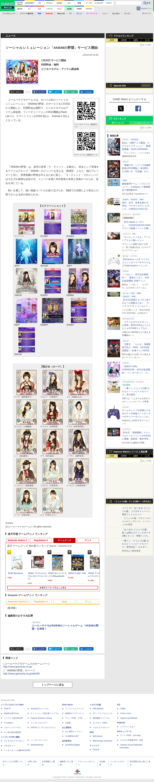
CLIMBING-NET (72, 736)
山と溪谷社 (67, 727)
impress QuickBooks (128, 718)
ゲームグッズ (64, 540)
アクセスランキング (123, 36)
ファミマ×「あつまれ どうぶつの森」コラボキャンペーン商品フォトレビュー (136, 511)
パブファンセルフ (127, 727)
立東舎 (68, 723)
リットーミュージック (74, 709)
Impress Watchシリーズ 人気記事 (130, 451)
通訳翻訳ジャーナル (101, 718)
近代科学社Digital (72, 745)
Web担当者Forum (11, 713)
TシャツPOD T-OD (73, 718)
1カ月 (147, 40)
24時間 (123, 40)
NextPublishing (37, 745)
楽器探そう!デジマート (75, 713)
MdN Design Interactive (102, 741)
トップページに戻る (52, 684)
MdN (92, 732)
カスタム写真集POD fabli (131, 740)
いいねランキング (141, 123)
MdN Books (97, 736)
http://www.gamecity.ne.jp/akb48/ (21, 673)
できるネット (9, 746)
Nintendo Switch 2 (17, 540)
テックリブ (94, 746)
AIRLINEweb (98, 709)
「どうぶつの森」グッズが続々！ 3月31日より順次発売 (132, 502)
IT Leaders (8, 723)
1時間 (112, 40)
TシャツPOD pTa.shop (130, 735)
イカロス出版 (95, 705)
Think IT (7, 709)
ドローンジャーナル (12, 727)
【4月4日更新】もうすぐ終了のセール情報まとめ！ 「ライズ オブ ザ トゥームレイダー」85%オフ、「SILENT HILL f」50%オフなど (136, 306)
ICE (118, 705)
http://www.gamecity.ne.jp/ (17, 666)
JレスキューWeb (100, 723)
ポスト (18, 92)
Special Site (120, 85)
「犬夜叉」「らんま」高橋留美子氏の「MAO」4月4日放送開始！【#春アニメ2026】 (136, 347)
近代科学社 (67, 741)
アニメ (88, 540)
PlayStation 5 (41, 540)
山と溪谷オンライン (73, 731)
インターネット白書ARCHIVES (17, 750)
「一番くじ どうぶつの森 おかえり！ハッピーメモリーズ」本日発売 (136, 391)
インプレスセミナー (39, 723)
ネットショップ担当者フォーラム (45, 713)
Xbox (64, 601)
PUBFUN (121, 723)
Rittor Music (67, 705)
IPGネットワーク (124, 731)
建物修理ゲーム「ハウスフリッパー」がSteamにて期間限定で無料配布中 (136, 186)
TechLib (96, 749)
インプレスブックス (39, 740)
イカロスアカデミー (101, 727)
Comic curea (125, 713)
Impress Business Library (41, 718)
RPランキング (118, 123)
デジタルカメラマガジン (14, 741)
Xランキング (120, 118)
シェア (41, 92)
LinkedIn (88, 92)
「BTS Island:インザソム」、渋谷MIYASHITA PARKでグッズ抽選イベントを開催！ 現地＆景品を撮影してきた (136, 228)
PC (70, 13)
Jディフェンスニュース (103, 713)
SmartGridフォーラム (40, 709)
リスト (27, 92)
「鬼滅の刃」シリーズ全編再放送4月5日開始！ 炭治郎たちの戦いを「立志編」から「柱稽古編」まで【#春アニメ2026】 (136, 171)
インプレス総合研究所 (13, 718)
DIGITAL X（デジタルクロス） (44, 727)
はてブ (57, 92)
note (72, 92)
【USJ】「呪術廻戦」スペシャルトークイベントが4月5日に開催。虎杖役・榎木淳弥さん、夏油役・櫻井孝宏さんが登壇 (136, 438)
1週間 (135, 40)
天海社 (123, 709)
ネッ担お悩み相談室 (12, 732)
